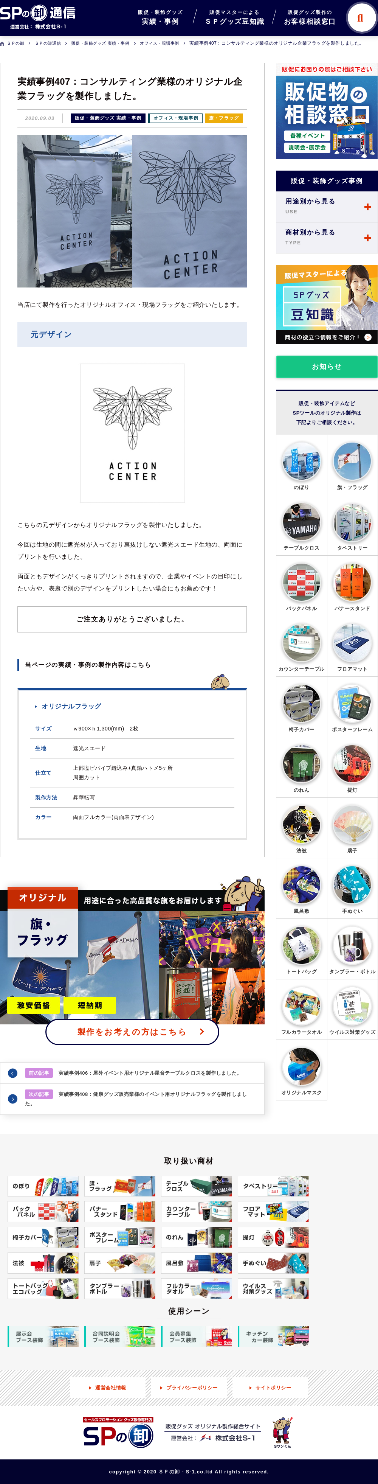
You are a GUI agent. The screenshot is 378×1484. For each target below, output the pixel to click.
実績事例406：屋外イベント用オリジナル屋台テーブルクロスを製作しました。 (133, 1073)
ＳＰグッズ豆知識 (234, 16)
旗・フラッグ (224, 118)
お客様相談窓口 (310, 16)
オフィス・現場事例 (175, 118)
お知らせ (327, 366)
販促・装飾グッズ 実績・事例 (108, 118)
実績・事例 (160, 16)
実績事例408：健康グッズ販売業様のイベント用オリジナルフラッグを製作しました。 (136, 1097)
